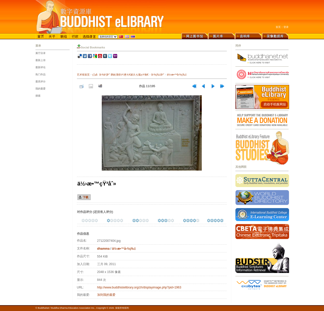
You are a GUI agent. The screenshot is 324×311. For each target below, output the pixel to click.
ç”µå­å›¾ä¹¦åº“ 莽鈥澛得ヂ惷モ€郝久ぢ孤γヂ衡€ (120, 74)
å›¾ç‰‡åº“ (157, 74)
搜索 (37, 95)
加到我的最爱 (106, 295)
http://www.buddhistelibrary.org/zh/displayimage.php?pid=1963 (139, 287)
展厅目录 (40, 53)
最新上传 (40, 60)
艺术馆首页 (83, 74)
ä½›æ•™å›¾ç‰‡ (177, 74)
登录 (286, 27)
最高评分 (40, 81)
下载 (85, 197)
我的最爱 (40, 88)
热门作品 (40, 74)
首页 (278, 27)
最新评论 (40, 67)
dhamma (103, 248)
